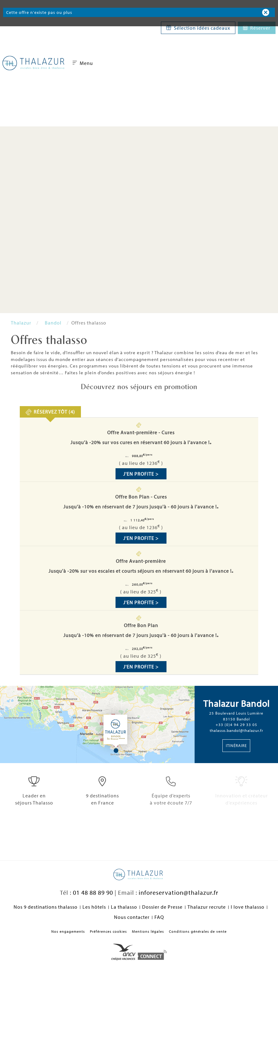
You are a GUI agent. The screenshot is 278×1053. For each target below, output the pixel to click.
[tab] (50, 411)
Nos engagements (68, 931)
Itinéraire (236, 745)
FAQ (159, 917)
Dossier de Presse (162, 907)
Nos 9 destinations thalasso (46, 907)
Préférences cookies (108, 931)
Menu (83, 63)
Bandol (53, 323)
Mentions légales (148, 931)
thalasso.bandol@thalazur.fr (236, 730)
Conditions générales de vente (198, 931)
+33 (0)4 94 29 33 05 (236, 724)
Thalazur (21, 323)
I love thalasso (247, 907)
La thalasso (124, 907)
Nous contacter (132, 917)
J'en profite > (141, 474)
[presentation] (50, 412)
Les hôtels (94, 907)
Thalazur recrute (206, 907)
